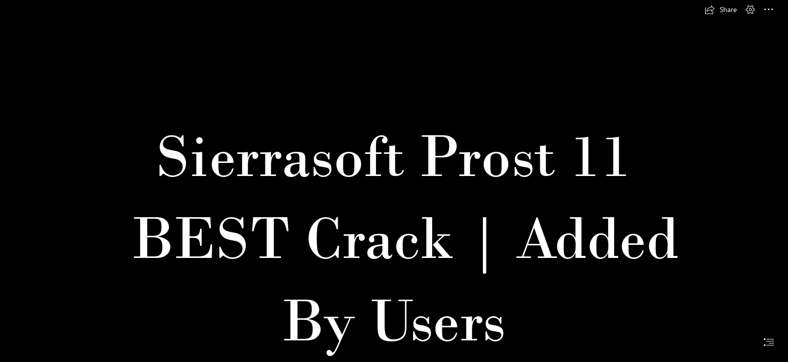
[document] (394, 181)
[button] (721, 10)
